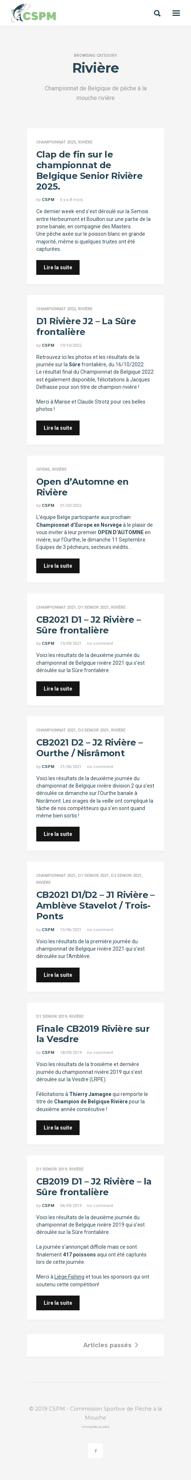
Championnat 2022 (56, 309)
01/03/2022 (70, 505)
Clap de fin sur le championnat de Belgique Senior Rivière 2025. (89, 170)
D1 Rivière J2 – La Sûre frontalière (86, 326)
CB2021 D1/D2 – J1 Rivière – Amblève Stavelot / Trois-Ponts (95, 905)
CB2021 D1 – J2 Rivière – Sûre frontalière (88, 625)
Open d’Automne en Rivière (82, 487)
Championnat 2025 (56, 142)
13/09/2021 (70, 643)
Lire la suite (58, 267)
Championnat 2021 (56, 607)
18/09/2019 (70, 1052)
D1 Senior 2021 (93, 607)
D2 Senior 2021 (93, 730)
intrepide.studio (95, 1427)
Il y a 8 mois (71, 199)
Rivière (85, 142)
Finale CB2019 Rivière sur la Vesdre (93, 1034)
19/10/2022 (70, 345)
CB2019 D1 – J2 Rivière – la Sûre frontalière (94, 1186)
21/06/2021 (70, 766)
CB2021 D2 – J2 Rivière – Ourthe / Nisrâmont (89, 747)
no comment (100, 643)
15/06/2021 (70, 929)
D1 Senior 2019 (51, 1016)
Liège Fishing (69, 1277)
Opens (43, 469)
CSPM (48, 199)
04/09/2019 (70, 1205)
